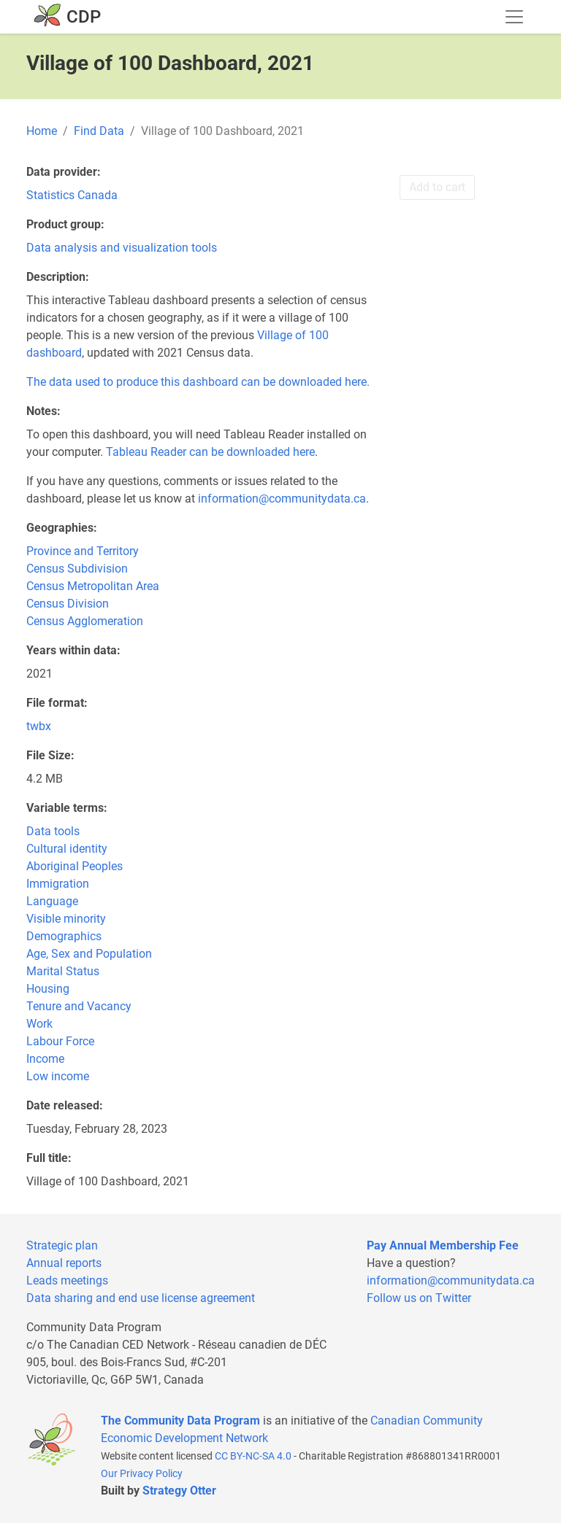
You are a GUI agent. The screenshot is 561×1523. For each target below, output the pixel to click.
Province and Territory (82, 551)
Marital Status (62, 971)
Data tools (53, 831)
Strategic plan (62, 1245)
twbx (38, 726)
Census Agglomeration (84, 621)
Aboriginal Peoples (74, 866)
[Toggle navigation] (514, 16)
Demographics (64, 936)
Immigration (57, 884)
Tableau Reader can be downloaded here (210, 452)
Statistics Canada (72, 195)
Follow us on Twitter (419, 1298)
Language (52, 901)
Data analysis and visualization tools (121, 248)
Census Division (67, 604)
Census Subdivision (77, 569)
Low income (57, 1076)
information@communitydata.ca (282, 498)
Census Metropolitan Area (92, 586)
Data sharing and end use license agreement (140, 1298)
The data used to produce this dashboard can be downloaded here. (198, 382)
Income (45, 1059)
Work (39, 1024)
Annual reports (64, 1263)
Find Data (99, 131)
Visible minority (66, 919)
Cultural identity (66, 849)
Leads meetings (67, 1280)
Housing (47, 989)
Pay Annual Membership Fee (443, 1245)
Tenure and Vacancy (78, 1006)
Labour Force (60, 1041)
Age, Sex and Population (89, 954)
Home (41, 131)
